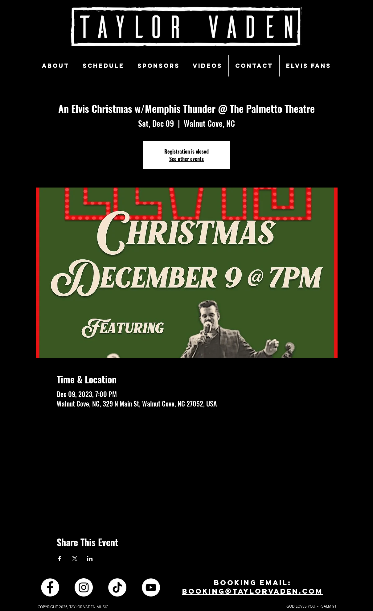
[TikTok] (117, 587)
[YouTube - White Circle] (151, 587)
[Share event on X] (75, 558)
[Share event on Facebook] (60, 558)
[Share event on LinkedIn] (90, 558)
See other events (186, 159)
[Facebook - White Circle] (50, 587)
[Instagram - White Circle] (84, 587)
